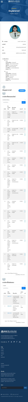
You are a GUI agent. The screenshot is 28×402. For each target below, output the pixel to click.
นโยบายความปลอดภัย (5, 365)
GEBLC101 (9, 296)
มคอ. (2, 355)
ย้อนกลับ (22, 90)
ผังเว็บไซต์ (3, 357)
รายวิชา (2, 350)
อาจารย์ (2, 352)
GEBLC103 (9, 306)
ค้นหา (23, 102)
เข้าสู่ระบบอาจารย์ (14, 394)
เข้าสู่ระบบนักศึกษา (5, 394)
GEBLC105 (9, 313)
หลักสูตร (2, 353)
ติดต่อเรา (2, 367)
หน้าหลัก (2, 348)
